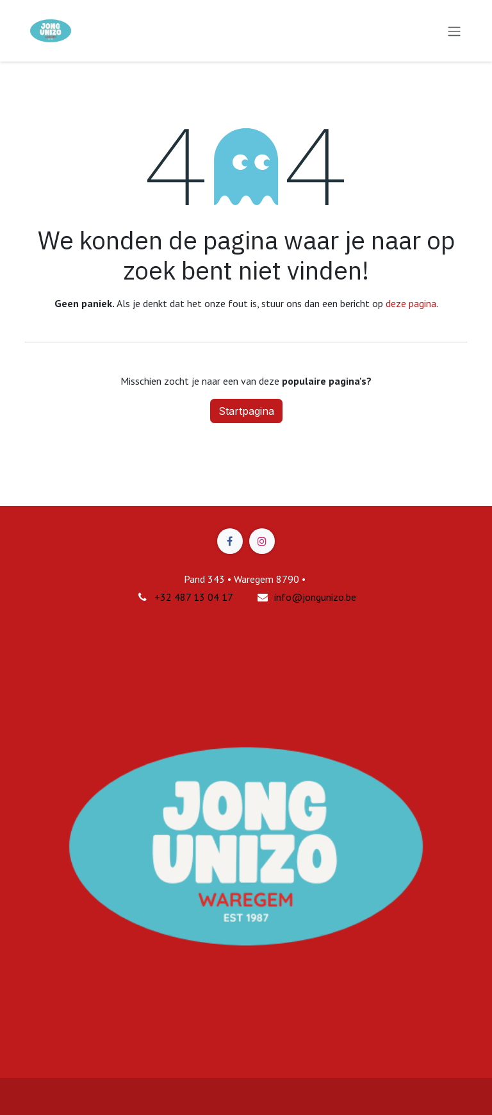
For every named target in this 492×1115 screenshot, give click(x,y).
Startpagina (246, 411)
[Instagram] (262, 541)
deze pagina (411, 303)
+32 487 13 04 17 (193, 597)
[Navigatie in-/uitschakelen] (454, 30)
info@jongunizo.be (315, 597)
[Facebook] (230, 541)
